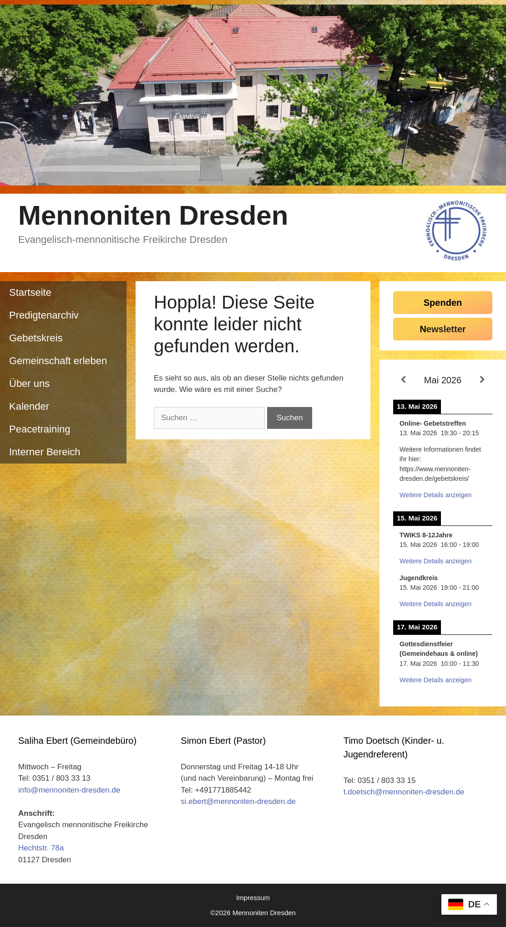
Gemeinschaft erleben (58, 360)
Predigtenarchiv (44, 315)
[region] (253, 95)
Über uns (29, 383)
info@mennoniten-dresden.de (69, 790)
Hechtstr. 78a (41, 848)
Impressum (253, 897)
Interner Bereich (45, 452)
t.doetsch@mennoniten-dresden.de (404, 792)
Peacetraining (40, 429)
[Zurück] (403, 380)
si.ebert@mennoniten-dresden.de (238, 801)
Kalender (29, 406)
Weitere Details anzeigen (435, 495)
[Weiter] (482, 380)
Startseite (30, 292)
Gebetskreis (35, 338)
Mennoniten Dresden (153, 215)
